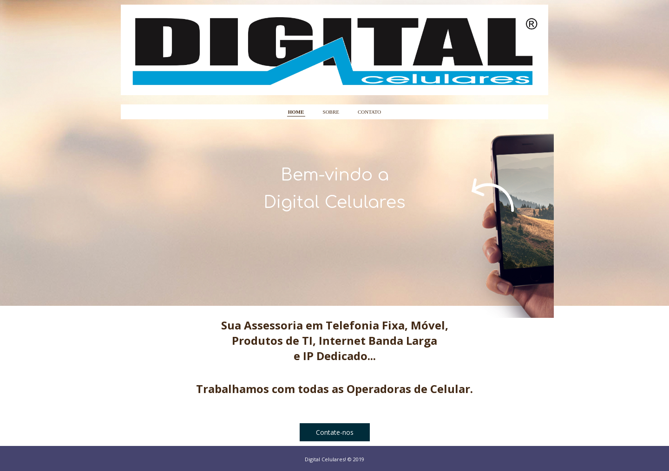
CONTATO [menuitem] (369, 112)
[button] (335, 432)
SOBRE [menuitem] (331, 112)
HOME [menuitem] (296, 112)
